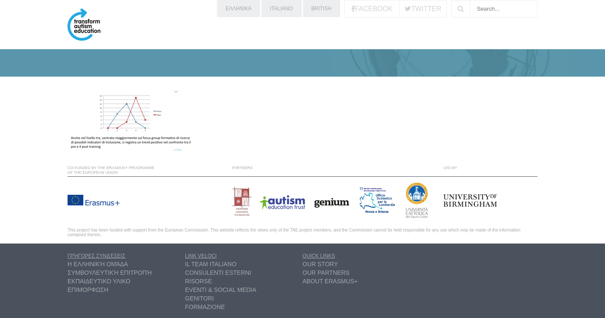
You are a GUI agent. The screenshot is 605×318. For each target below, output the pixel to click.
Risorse (198, 281)
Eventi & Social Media (220, 289)
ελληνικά (239, 9)
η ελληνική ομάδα (98, 264)
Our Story (320, 264)
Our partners (325, 272)
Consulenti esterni (218, 272)
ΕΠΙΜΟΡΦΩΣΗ (88, 289)
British (321, 9)
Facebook (374, 8)
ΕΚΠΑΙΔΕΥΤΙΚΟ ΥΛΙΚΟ (99, 281)
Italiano (281, 9)
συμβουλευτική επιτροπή (110, 272)
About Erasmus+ (330, 281)
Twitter (426, 8)
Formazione (205, 306)
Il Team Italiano (210, 264)
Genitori (199, 298)
